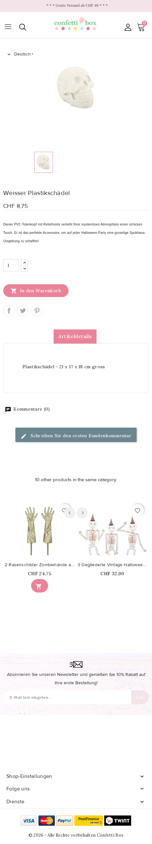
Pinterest (36, 310)
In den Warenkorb (36, 290)
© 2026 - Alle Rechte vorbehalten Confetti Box (76, 835)
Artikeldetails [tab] (75, 336)
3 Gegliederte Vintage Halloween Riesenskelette (112, 565)
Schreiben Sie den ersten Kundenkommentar (76, 436)
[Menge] (11, 265)
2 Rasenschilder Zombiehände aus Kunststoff (39, 565)
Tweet (22, 310)
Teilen (9, 310)
